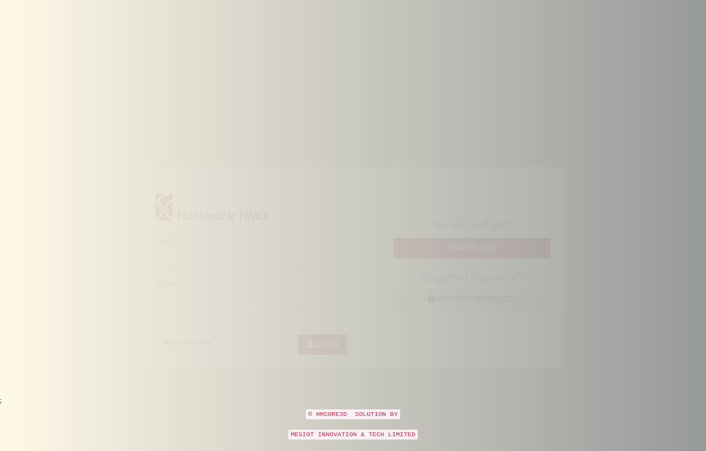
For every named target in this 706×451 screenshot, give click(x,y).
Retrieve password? (472, 309)
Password (170, 294)
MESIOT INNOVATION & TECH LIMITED (353, 444)
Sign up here (472, 258)
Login (322, 354)
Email (164, 251)
